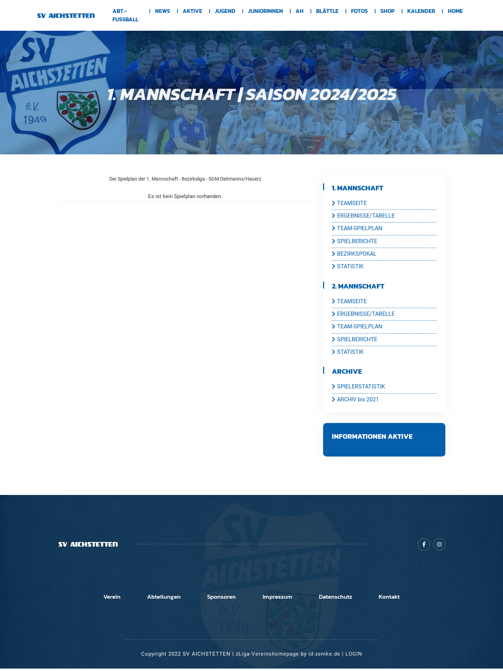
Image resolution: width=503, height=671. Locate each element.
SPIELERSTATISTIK (358, 389)
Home (455, 11)
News (162, 11)
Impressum (281, 599)
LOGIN (353, 657)
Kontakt (410, 599)
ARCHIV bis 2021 (355, 402)
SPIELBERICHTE (354, 242)
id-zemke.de (324, 657)
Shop (387, 11)
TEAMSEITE (349, 203)
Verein (90, 599)
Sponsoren (217, 599)
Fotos (359, 11)
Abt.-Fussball (125, 15)
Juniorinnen (265, 11)
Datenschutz (348, 599)
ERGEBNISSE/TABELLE (363, 216)
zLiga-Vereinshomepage (267, 657)
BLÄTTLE (327, 11)
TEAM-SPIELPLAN (357, 229)
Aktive (192, 11)
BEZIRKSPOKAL (354, 255)
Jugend (225, 11)
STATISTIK (348, 268)
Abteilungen (150, 599)
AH (300, 11)
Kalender (421, 11)
